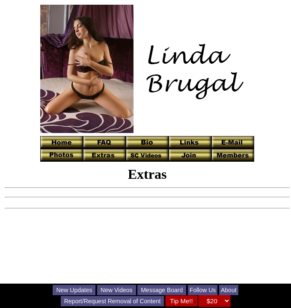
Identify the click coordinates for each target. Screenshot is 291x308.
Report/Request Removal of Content (112, 301)
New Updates (74, 290)
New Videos (116, 290)
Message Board (162, 290)
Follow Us (203, 290)
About (229, 290)
